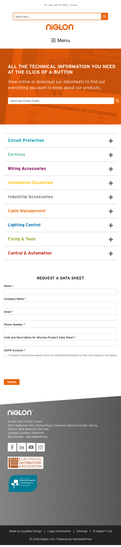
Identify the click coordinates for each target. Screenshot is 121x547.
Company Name (15, 298)
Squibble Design (31, 531)
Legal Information (59, 531)
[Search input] (57, 16)
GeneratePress (82, 539)
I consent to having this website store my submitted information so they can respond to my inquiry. (60, 355)
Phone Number (14, 324)
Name (8, 285)
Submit (11, 382)
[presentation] (33, 367)
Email (73, 5)
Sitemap (81, 531)
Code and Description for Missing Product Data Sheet (40, 337)
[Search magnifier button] (104, 16)
